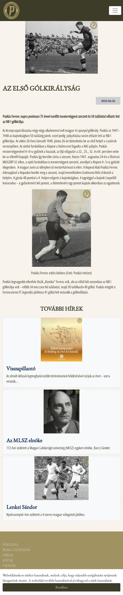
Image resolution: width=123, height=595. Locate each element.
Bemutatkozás (15, 549)
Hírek (8, 555)
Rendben (61, 587)
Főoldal (11, 544)
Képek (8, 560)
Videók (9, 565)
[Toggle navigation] (115, 10)
